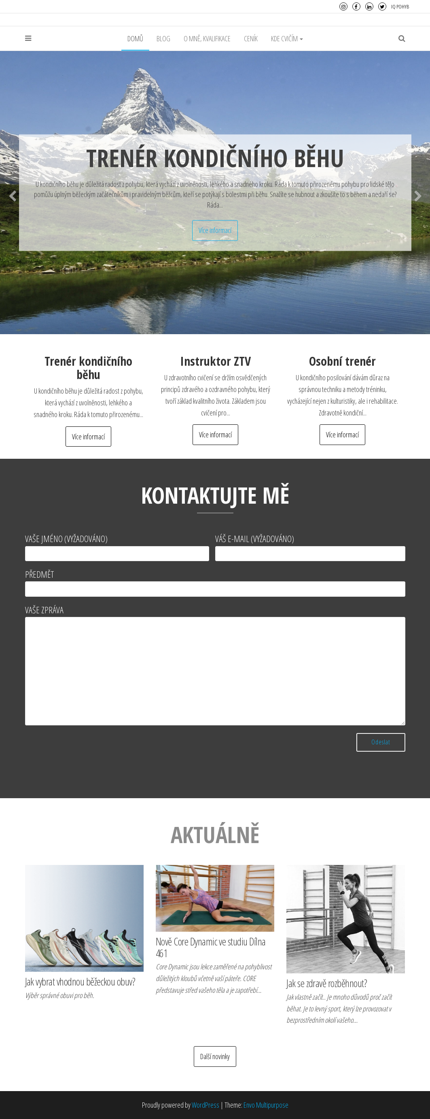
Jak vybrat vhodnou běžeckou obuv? (80, 981)
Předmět (215, 582)
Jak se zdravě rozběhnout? (326, 983)
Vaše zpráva (215, 664)
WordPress (205, 1105)
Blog (163, 38)
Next (418, 194)
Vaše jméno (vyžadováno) (117, 546)
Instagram (343, 6)
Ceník (251, 38)
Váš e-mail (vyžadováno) (310, 546)
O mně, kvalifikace (207, 38)
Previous (12, 194)
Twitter (382, 6)
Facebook (356, 6)
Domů (135, 38)
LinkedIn (369, 6)
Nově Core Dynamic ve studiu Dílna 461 (211, 947)
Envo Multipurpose (266, 1105)
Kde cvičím (287, 38)
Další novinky (215, 1056)
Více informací (215, 230)
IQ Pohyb (400, 6)
